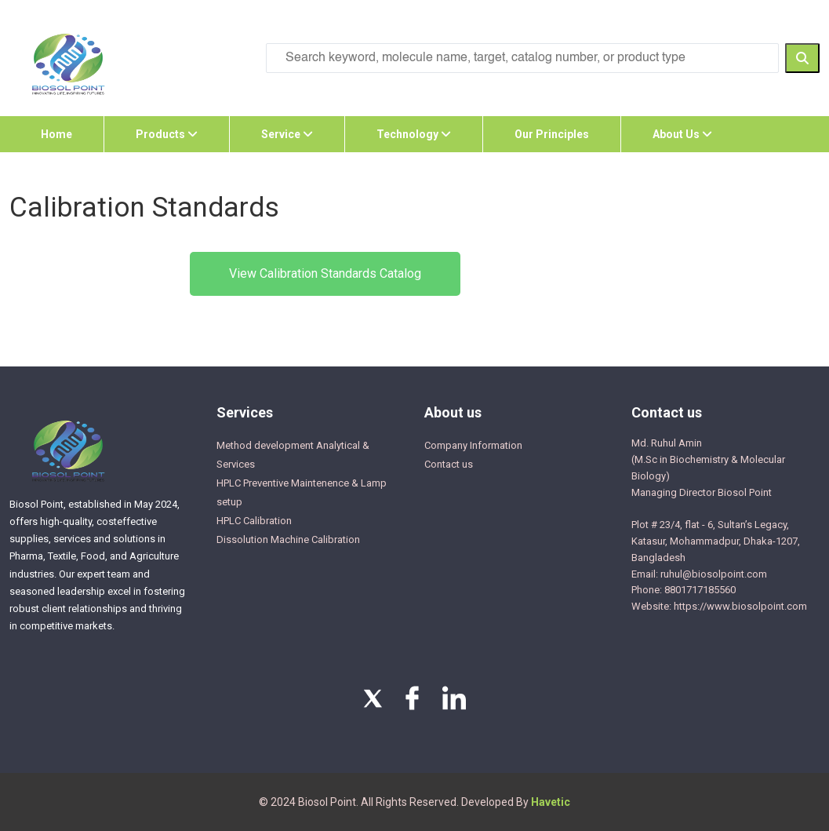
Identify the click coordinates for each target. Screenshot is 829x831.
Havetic (550, 802)
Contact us (448, 464)
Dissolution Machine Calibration (288, 539)
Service (287, 134)
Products (167, 134)
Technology (413, 134)
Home (56, 134)
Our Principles (551, 134)
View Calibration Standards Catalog (325, 273)
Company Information (473, 445)
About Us (682, 134)
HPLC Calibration (254, 521)
